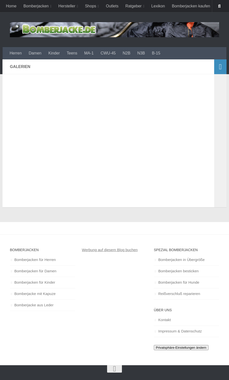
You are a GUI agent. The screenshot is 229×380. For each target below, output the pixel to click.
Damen (35, 53)
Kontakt (164, 320)
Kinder (54, 53)
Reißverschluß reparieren (179, 294)
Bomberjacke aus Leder (33, 305)
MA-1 (88, 53)
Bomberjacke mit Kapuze (35, 294)
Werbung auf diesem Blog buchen (110, 250)
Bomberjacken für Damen (35, 271)
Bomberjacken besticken (178, 271)
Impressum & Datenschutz (180, 331)
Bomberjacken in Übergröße (181, 260)
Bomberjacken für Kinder (34, 282)
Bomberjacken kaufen (191, 6)
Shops (90, 6)
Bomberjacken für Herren (35, 260)
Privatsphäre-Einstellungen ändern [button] (181, 347)
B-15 (156, 53)
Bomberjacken (36, 6)
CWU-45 (108, 53)
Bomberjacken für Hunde (178, 282)
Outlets (112, 6)
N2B (126, 53)
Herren (16, 53)
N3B (141, 53)
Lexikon (158, 6)
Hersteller (66, 6)
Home (11, 6)
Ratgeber (133, 6)
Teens (72, 53)
